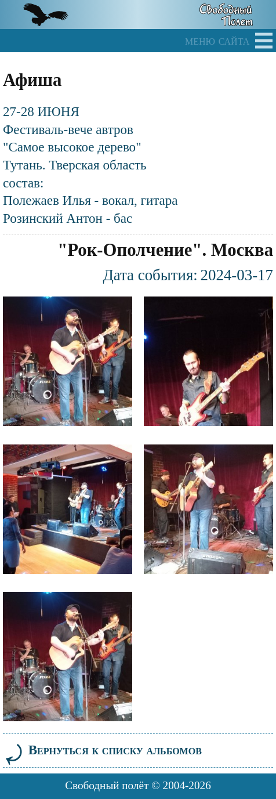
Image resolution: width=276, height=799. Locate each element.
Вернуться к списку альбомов (102, 749)
